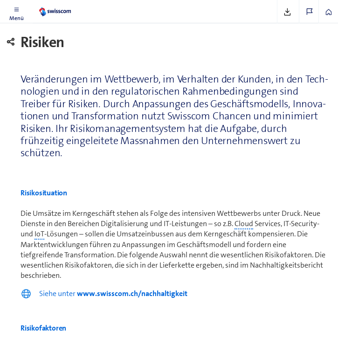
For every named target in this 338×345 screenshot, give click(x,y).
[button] (16, 11)
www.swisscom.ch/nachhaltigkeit (132, 293)
